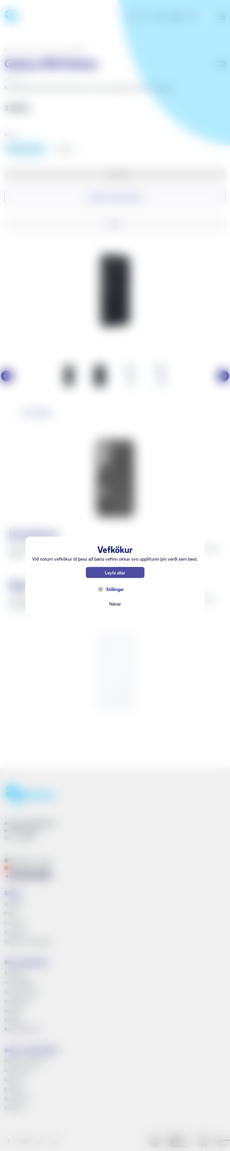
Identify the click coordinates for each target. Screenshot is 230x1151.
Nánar (115, 604)
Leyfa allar (115, 573)
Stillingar (115, 589)
